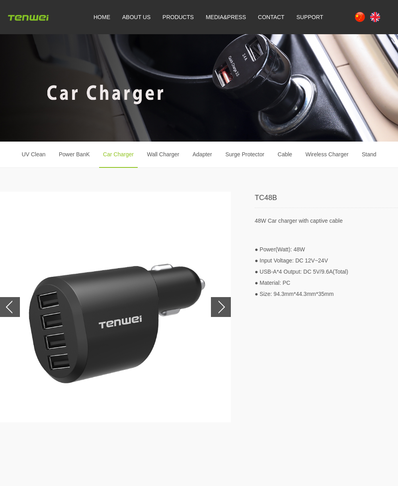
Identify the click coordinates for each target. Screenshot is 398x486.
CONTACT (271, 17)
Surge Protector (244, 154)
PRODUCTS (178, 17)
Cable (285, 154)
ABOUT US (136, 17)
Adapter (202, 154)
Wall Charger (163, 154)
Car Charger (118, 154)
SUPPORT (310, 17)
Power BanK (74, 154)
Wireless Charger (326, 154)
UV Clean (33, 154)
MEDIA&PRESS (226, 17)
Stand (369, 154)
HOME (102, 17)
